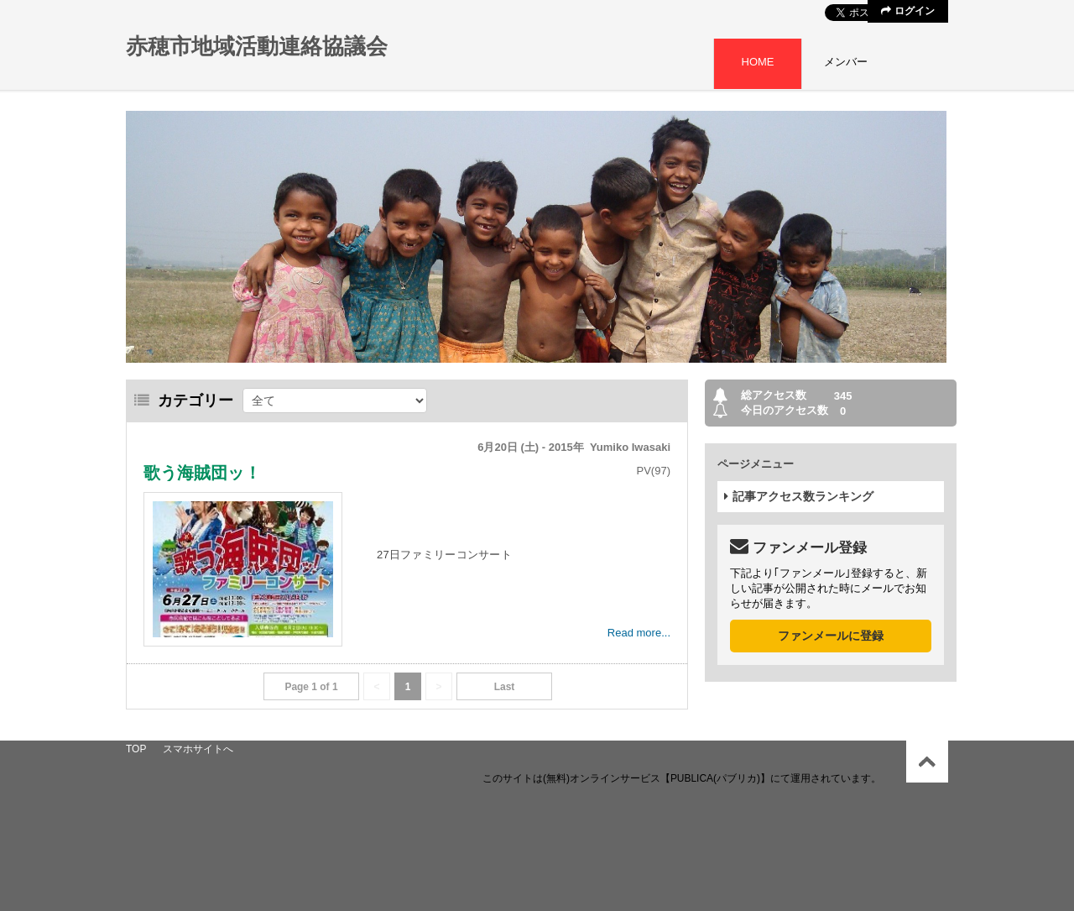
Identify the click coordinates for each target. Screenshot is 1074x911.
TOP (136, 749)
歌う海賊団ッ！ (202, 472)
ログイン (907, 11)
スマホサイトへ (198, 749)
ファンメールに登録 (831, 635)
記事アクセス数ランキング (798, 496)
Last (504, 687)
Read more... (638, 632)
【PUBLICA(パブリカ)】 (715, 778)
